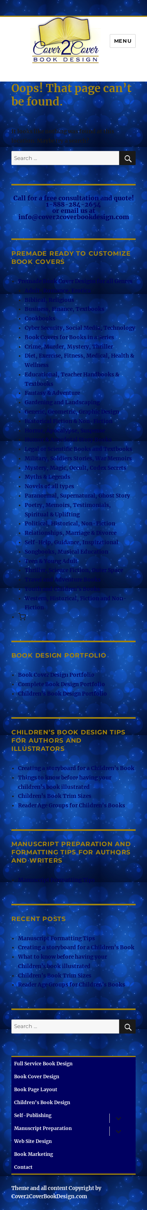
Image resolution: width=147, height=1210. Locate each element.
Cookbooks (40, 318)
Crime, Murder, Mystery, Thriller (69, 346)
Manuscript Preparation (43, 1128)
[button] (22, 617)
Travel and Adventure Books (63, 579)
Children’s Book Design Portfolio (62, 693)
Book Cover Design (36, 1076)
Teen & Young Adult (51, 561)
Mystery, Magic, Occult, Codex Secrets (75, 468)
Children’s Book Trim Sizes (54, 796)
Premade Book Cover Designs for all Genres (75, 281)
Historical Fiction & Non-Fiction (69, 421)
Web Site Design (33, 1141)
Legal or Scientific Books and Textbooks (78, 449)
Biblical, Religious (49, 300)
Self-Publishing (32, 1115)
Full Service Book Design (43, 1063)
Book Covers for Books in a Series (69, 337)
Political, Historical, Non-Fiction (70, 523)
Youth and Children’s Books (62, 589)
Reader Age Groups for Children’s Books (71, 805)
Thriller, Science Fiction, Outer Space (74, 570)
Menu (122, 41)
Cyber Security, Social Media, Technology (80, 328)
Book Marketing (33, 1154)
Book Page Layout (35, 1089)
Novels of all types (49, 486)
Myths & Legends (47, 477)
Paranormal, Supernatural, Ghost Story (77, 495)
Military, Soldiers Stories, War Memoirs (78, 458)
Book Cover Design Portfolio (56, 675)
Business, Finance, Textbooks (64, 309)
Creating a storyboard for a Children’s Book (76, 768)
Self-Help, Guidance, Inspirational (71, 542)
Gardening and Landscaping (62, 402)
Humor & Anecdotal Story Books (68, 439)
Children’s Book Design (42, 1102)
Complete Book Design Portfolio (61, 684)
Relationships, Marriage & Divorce (70, 533)
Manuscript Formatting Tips (56, 880)
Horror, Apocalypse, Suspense (65, 430)
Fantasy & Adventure (52, 393)
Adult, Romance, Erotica (58, 290)
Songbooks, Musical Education (66, 552)
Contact (23, 1167)
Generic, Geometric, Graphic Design (72, 412)
